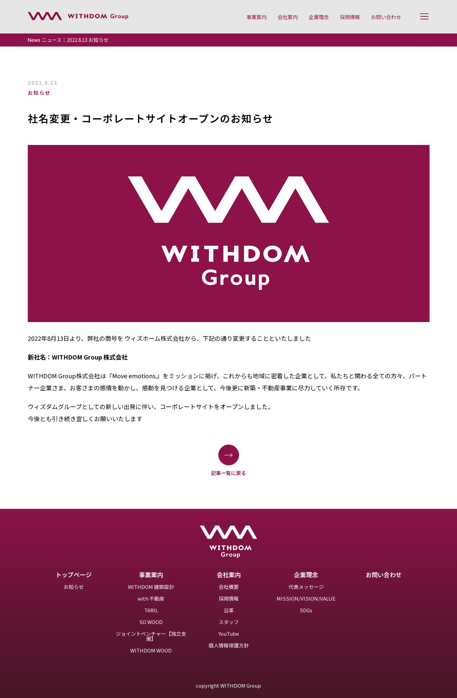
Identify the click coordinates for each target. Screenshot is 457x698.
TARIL (151, 610)
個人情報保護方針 (229, 645)
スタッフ (229, 621)
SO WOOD (151, 621)
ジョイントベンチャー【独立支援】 (151, 636)
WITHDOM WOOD (151, 650)
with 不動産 (151, 598)
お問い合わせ (384, 574)
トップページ (74, 574)
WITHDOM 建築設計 (151, 586)
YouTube (228, 633)
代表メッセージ (306, 586)
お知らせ (74, 586)
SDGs (306, 610)
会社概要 (229, 586)
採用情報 (229, 598)
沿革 (229, 610)
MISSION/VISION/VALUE (306, 598)
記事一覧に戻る (228, 460)
